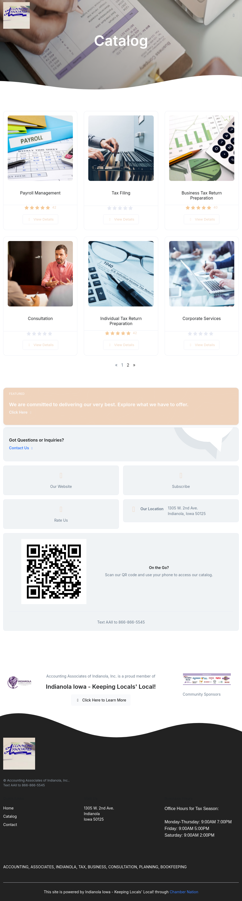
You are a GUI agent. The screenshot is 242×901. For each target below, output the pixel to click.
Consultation (40, 318)
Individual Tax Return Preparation (121, 321)
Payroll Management (40, 193)
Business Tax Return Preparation (202, 195)
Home (8, 808)
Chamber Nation (184, 892)
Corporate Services (201, 318)
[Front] (17, 15)
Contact (10, 824)
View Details (40, 219)
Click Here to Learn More (101, 700)
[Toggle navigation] (234, 15)
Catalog (10, 816)
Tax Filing (121, 193)
